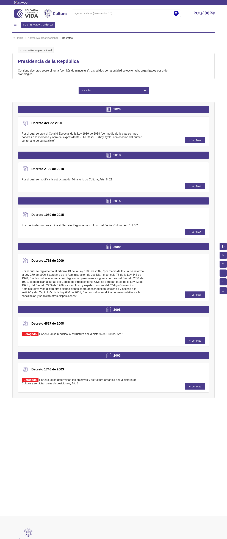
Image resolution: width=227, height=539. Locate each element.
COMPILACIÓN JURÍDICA (38, 25)
